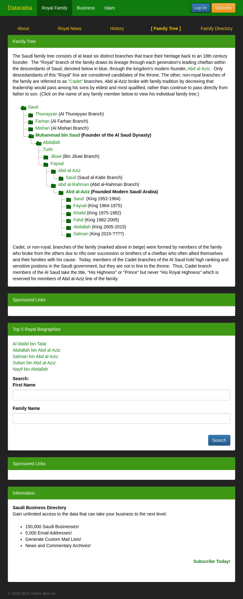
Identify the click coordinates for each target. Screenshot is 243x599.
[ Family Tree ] (166, 28)
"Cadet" (75, 81)
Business (86, 7)
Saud (33, 106)
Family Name (26, 408)
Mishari (42, 128)
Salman (80, 233)
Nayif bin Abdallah (30, 369)
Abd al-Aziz (199, 68)
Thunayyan (46, 113)
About (23, 28)
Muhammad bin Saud (57, 135)
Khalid (79, 212)
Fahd (78, 219)
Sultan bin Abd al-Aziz (34, 362)
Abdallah (51, 142)
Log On (200, 8)
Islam (109, 7)
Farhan (42, 121)
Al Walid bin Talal (29, 343)
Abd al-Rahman (73, 184)
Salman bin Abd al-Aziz (35, 356)
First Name (24, 384)
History (117, 28)
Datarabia (20, 8)
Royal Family (54, 7)
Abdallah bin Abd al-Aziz (36, 350)
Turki (48, 149)
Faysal (57, 163)
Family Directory (217, 28)
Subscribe (223, 8)
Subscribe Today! (212, 561)
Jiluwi (56, 156)
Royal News (70, 28)
